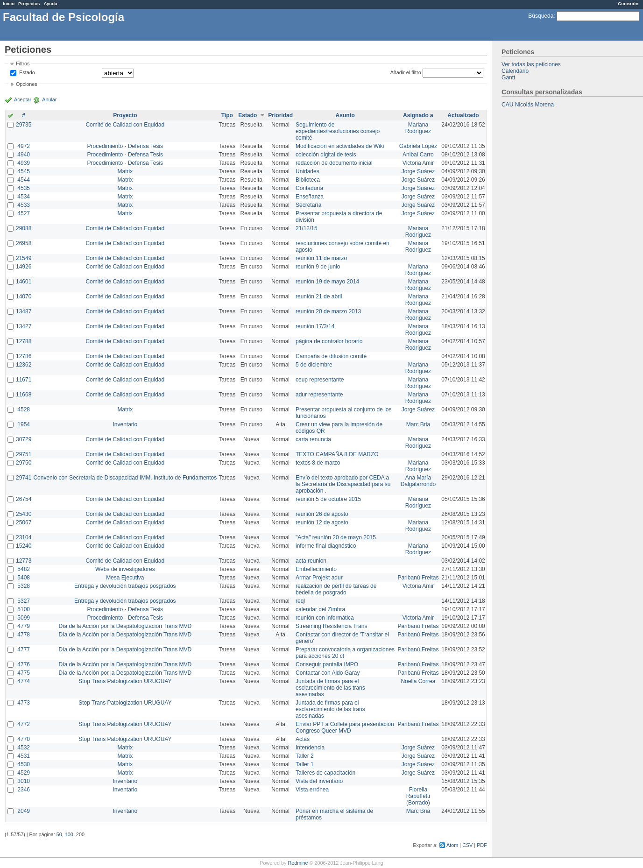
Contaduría (309, 188)
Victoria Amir (418, 163)
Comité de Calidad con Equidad (124, 124)
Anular (49, 99)
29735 (23, 124)
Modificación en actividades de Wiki (340, 146)
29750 (23, 462)
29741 (23, 477)
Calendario (515, 71)
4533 (23, 205)
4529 (23, 772)
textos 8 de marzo (318, 462)
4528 (23, 409)
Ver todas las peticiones (531, 64)
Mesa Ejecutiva (125, 577)
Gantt (508, 77)
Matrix (125, 171)
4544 (23, 179)
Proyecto (125, 115)
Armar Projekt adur (319, 577)
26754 (23, 499)
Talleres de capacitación (325, 772)
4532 (23, 747)
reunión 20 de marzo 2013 (328, 311)
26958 (23, 243)
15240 (23, 546)
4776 (23, 664)
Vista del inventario (319, 781)
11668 (23, 394)
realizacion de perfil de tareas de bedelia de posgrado (336, 589)
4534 (23, 196)
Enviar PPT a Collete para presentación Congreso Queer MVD (345, 727)
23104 (23, 537)
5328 (23, 586)
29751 (23, 454)
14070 (23, 296)
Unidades (307, 171)
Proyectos (29, 3)
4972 (23, 146)
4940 (23, 154)
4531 (23, 756)
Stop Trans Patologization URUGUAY (124, 681)
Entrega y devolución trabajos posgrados (125, 586)
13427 (23, 326)
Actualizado (463, 115)
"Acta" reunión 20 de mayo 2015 (336, 537)
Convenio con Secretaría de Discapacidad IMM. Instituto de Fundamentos (125, 477)
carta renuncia (313, 439)
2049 (23, 811)
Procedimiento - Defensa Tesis (125, 146)
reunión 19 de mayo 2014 (327, 281)
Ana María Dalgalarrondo (418, 480)
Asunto (345, 115)
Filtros (22, 63)
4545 (23, 171)
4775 (23, 673)
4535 (23, 188)
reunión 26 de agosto (322, 514)
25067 (23, 522)
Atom (452, 845)
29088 (23, 228)
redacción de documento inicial (334, 163)
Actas (303, 739)
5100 (23, 609)
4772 (23, 724)
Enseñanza (310, 196)
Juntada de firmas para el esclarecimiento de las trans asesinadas (330, 688)
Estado (27, 72)
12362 (23, 364)
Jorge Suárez (418, 171)
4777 (23, 649)
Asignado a (418, 115)
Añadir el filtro (405, 72)
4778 (23, 634)
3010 (23, 781)
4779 (23, 626)
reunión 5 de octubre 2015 (328, 499)
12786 (23, 356)
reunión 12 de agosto (322, 522)
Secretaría (308, 205)
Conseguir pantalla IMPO (327, 664)
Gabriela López (418, 146)
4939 (23, 163)
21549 (23, 258)
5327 (23, 601)
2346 (23, 789)
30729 (23, 439)
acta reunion (311, 560)
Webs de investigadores (125, 569)
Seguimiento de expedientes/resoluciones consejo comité (338, 131)
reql (300, 601)
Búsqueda (540, 16)
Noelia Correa (418, 681)
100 (69, 834)
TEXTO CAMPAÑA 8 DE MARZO (337, 454)
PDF (482, 845)
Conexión (628, 3)
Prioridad (280, 115)
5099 (23, 617)
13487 (23, 311)
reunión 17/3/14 (315, 326)
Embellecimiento (316, 569)
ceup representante (320, 379)
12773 (23, 560)
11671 (23, 379)
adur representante (319, 394)
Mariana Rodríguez (418, 127)
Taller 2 (305, 756)
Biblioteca (308, 179)
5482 (23, 569)
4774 (23, 681)
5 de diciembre (314, 364)
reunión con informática (325, 617)
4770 (23, 739)
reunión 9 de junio (318, 266)
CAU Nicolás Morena (528, 104)
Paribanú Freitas (417, 577)
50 (59, 834)
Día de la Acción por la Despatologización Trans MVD (124, 626)
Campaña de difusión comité (331, 356)
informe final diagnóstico (326, 546)
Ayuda (50, 3)
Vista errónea (312, 789)
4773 (23, 702)
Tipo (227, 115)
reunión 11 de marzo (321, 258)
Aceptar (22, 99)
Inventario (125, 424)
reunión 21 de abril (319, 296)
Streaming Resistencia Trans (331, 626)
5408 (23, 577)
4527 (23, 213)
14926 (23, 266)
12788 (23, 341)
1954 (23, 424)
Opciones (26, 84)
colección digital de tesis (326, 154)
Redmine (298, 863)
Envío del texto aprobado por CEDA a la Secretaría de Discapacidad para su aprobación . (343, 484)
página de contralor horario (329, 341)
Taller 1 (305, 764)
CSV (467, 845)
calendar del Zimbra (320, 609)
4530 (23, 764)
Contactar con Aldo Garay (328, 673)
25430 (23, 514)
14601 (23, 281)
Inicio (8, 3)
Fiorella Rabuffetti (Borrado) (418, 796)
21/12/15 (307, 228)
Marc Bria (418, 424)
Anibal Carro (418, 154)
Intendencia (310, 747)
